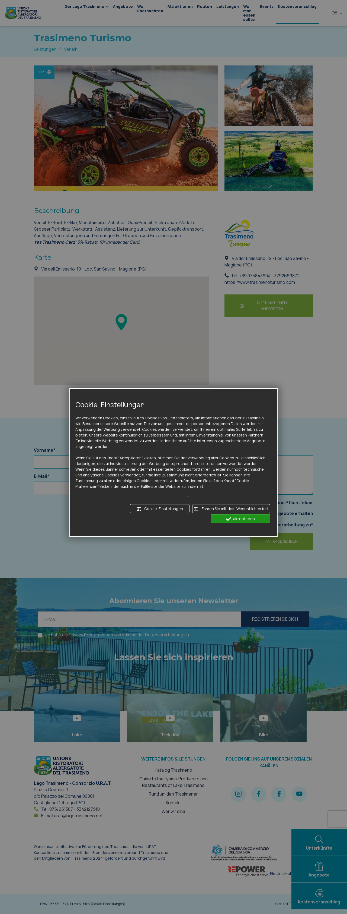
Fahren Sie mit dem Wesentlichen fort (231, 508)
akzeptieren (240, 519)
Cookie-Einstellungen (159, 508)
